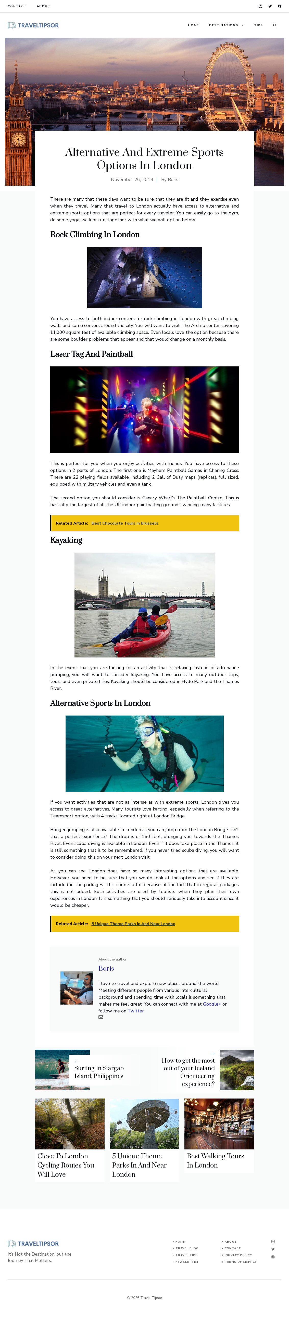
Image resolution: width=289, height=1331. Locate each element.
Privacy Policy (238, 1255)
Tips (258, 25)
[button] (274, 25)
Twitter (136, 1011)
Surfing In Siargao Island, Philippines (99, 1072)
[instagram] (260, 6)
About (44, 6)
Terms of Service (241, 1262)
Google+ (212, 1004)
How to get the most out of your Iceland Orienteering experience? (188, 1072)
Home (193, 25)
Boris (173, 179)
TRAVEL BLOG (186, 1248)
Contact (17, 6)
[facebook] (279, 6)
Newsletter (186, 1262)
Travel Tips (186, 1255)
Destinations (229, 25)
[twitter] (270, 6)
